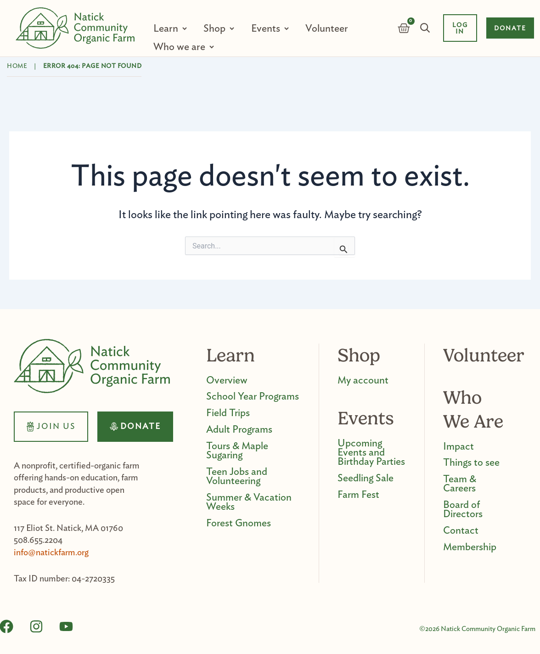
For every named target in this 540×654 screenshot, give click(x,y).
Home (17, 66)
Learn (166, 28)
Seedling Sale (366, 479)
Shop (213, 28)
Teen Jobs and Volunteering (236, 476)
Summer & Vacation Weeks (249, 502)
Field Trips (228, 413)
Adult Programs (239, 430)
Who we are (179, 47)
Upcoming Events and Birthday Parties (371, 453)
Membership (469, 547)
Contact (460, 531)
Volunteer (322, 28)
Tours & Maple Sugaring (237, 451)
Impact (458, 446)
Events (263, 28)
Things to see (471, 463)
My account (363, 380)
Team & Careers (459, 484)
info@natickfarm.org (51, 552)
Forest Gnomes (238, 524)
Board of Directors (463, 509)
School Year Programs (252, 397)
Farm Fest (358, 495)
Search (424, 28)
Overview (227, 380)
